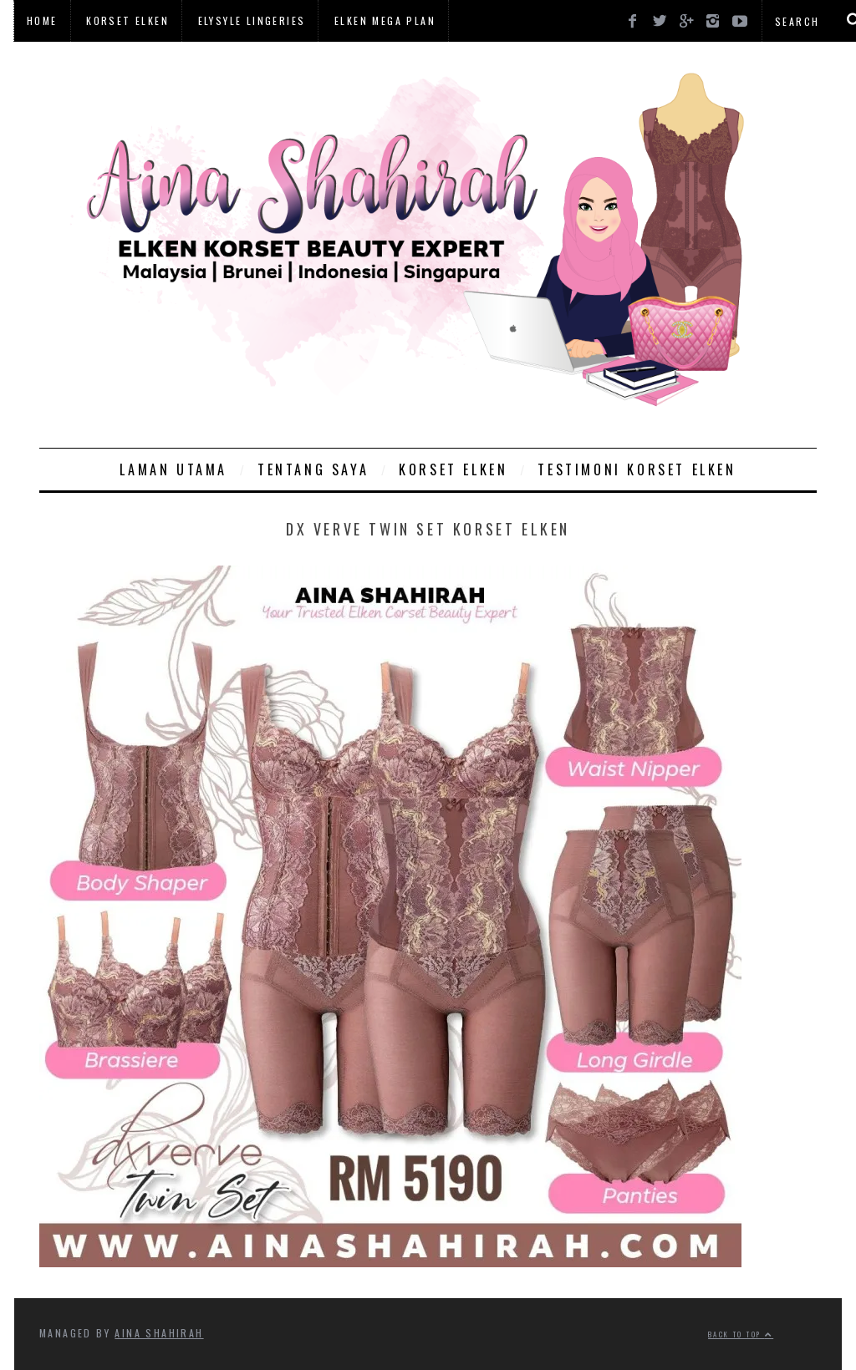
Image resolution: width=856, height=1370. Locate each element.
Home (42, 20)
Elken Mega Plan (385, 20)
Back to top (740, 1334)
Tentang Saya (313, 469)
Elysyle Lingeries (252, 20)
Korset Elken (127, 20)
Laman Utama (173, 469)
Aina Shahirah (159, 1333)
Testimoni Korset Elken (637, 469)
